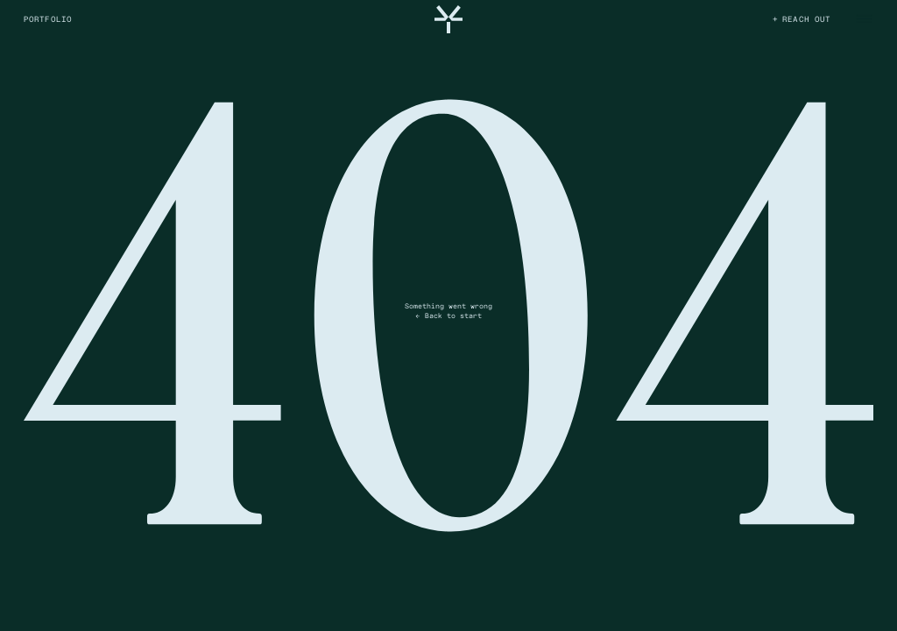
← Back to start (448, 315)
